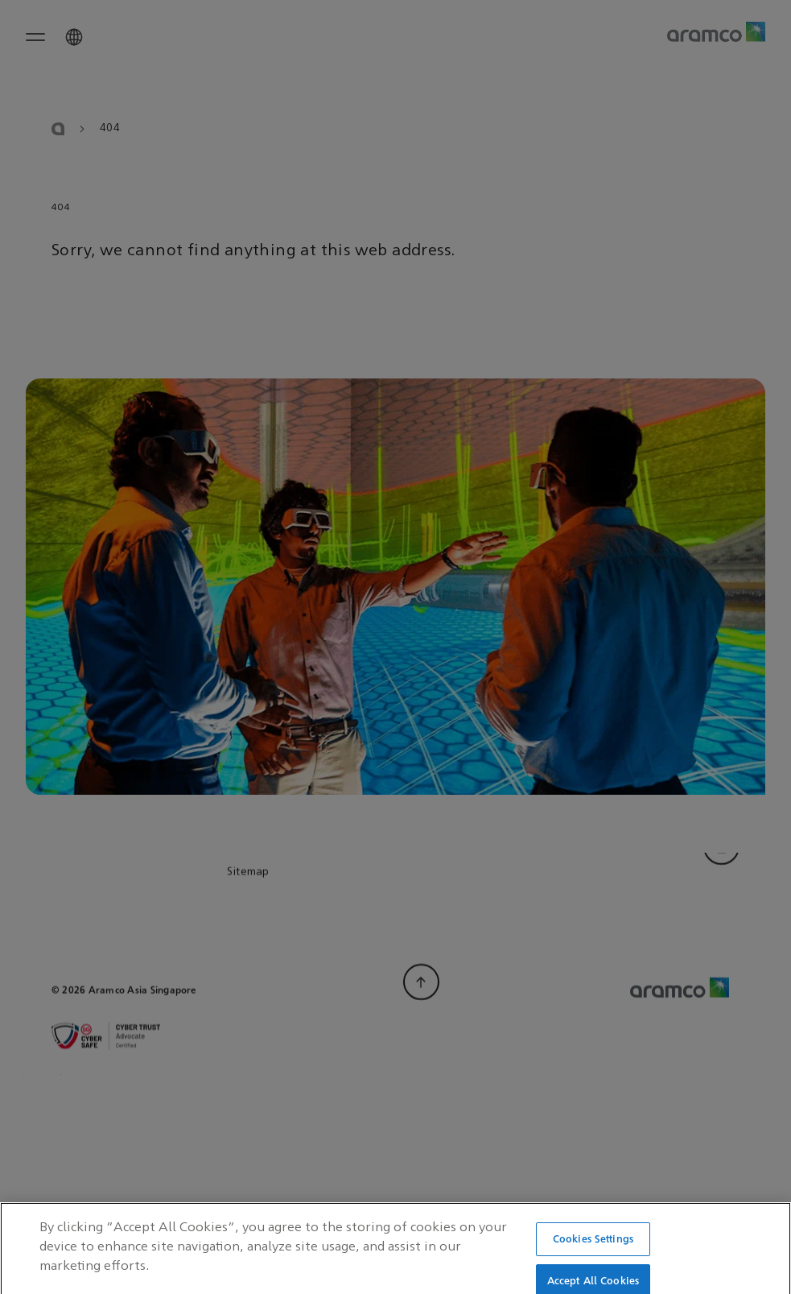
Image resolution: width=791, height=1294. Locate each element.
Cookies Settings (593, 1252)
